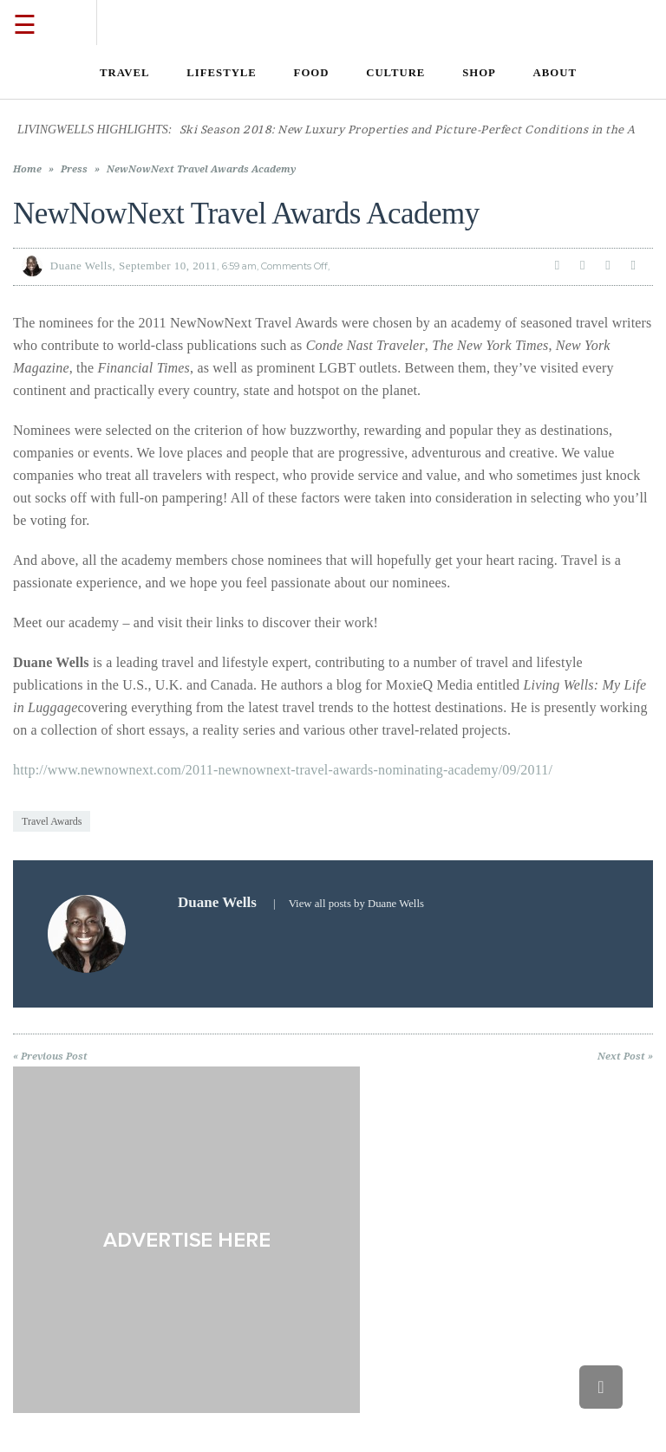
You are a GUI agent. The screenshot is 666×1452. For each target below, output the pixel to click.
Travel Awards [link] (52, 821)
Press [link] (74, 169)
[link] (125, 72)
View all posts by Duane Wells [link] (356, 904)
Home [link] (27, 169)
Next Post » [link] (625, 1056)
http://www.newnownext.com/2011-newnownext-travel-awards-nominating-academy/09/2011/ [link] (282, 769)
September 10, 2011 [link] (168, 265)
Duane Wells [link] (81, 265)
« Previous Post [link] (50, 1056)
